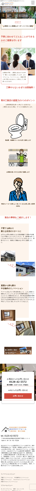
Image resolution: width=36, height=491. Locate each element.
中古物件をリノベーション (21, 477)
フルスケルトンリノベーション (21, 479)
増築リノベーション (6, 479)
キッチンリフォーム (6, 489)
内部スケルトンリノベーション (9, 481)
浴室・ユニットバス (18, 489)
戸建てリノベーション (7, 477)
